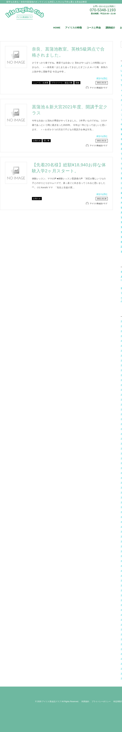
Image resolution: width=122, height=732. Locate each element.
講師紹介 (110, 27)
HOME (56, 27)
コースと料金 (94, 27)
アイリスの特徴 (73, 27)
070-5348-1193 (103, 10)
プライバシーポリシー (101, 701)
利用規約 (85, 701)
